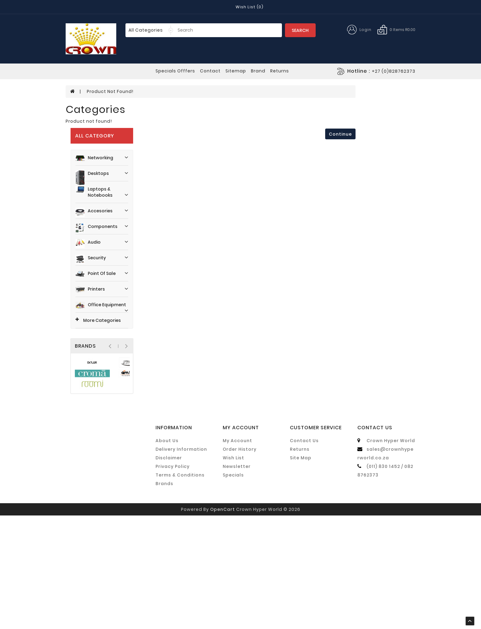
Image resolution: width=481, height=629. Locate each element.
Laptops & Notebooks (106, 125)
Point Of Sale (106, 203)
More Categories (93, 250)
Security (106, 188)
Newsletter (237, 580)
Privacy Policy (173, 580)
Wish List (233, 571)
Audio (106, 173)
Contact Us (304, 554)
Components (106, 157)
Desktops (106, 111)
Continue (340, 378)
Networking (106, 93)
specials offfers (175, 71)
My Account (237, 554)
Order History (239, 563)
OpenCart (222, 623)
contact (210, 71)
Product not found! (110, 335)
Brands (164, 597)
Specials (233, 588)
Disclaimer (169, 571)
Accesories (106, 141)
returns (279, 71)
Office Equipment (106, 234)
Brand (258, 71)
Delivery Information (181, 563)
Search (300, 30)
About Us (167, 554)
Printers (106, 218)
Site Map (300, 571)
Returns (300, 563)
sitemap (235, 71)
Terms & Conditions (180, 588)
